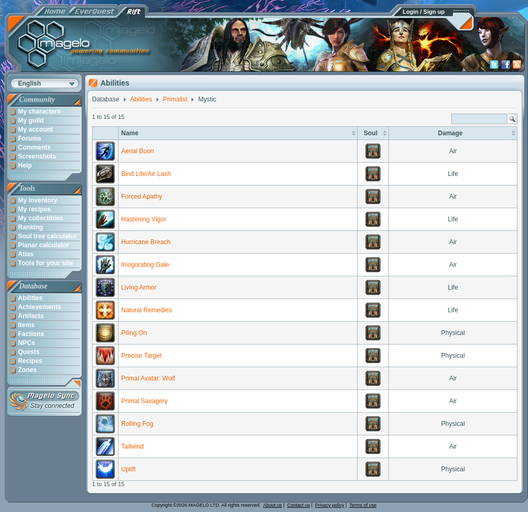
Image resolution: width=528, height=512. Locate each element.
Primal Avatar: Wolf (148, 378)
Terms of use (363, 505)
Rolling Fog (137, 423)
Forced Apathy (141, 196)
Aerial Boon (137, 151)
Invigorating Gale (145, 264)
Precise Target (141, 355)
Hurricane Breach (145, 242)
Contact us (298, 505)
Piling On (134, 333)
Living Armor (139, 287)
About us (272, 505)
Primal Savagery (144, 401)
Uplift (128, 469)
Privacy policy (329, 505)
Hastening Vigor (143, 219)
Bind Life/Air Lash (146, 174)
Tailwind (132, 446)
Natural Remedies (146, 310)
